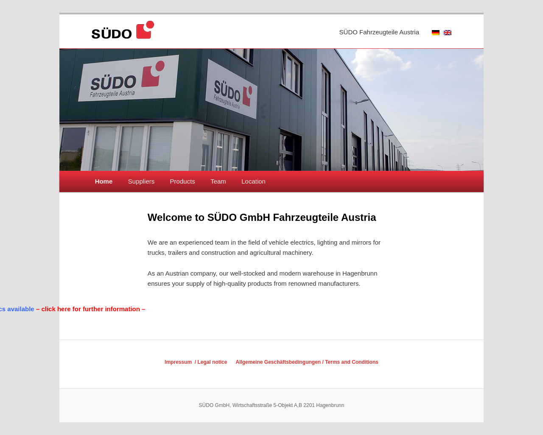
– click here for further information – (65, 308)
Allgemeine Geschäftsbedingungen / (280, 362)
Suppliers (141, 181)
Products (182, 181)
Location (253, 181)
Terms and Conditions (351, 362)
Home (104, 181)
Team (218, 181)
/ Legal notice (210, 362)
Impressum (179, 362)
